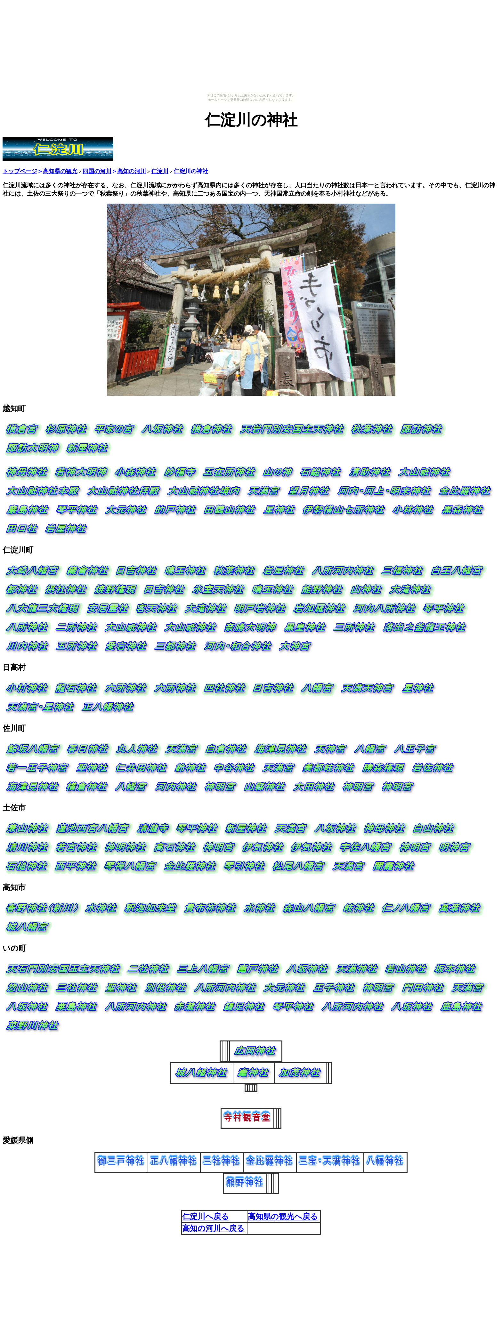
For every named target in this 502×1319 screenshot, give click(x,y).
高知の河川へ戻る (213, 1228)
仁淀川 (159, 171)
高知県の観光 (60, 171)
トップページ (20, 171)
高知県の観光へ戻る (283, 1216)
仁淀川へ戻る (205, 1216)
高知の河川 (131, 171)
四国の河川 (97, 171)
